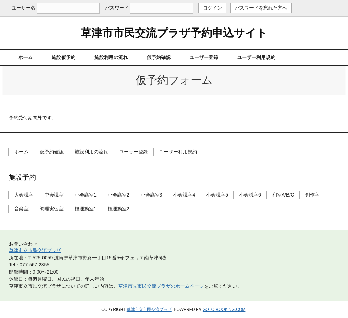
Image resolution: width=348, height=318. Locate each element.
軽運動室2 (118, 208)
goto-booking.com (224, 309)
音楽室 (21, 208)
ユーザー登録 (204, 57)
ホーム (25, 57)
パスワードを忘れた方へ (261, 8)
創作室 (312, 195)
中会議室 (54, 195)
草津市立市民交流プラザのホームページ (161, 286)
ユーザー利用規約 (256, 57)
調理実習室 (52, 208)
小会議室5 (217, 195)
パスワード (117, 8)
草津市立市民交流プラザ (35, 250)
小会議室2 (118, 195)
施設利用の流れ (111, 57)
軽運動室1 (86, 208)
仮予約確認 (159, 57)
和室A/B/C (283, 195)
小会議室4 (184, 195)
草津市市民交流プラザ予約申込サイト (174, 33)
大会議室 (23, 195)
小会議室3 (151, 195)
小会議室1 (86, 195)
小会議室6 (250, 195)
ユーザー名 (23, 8)
